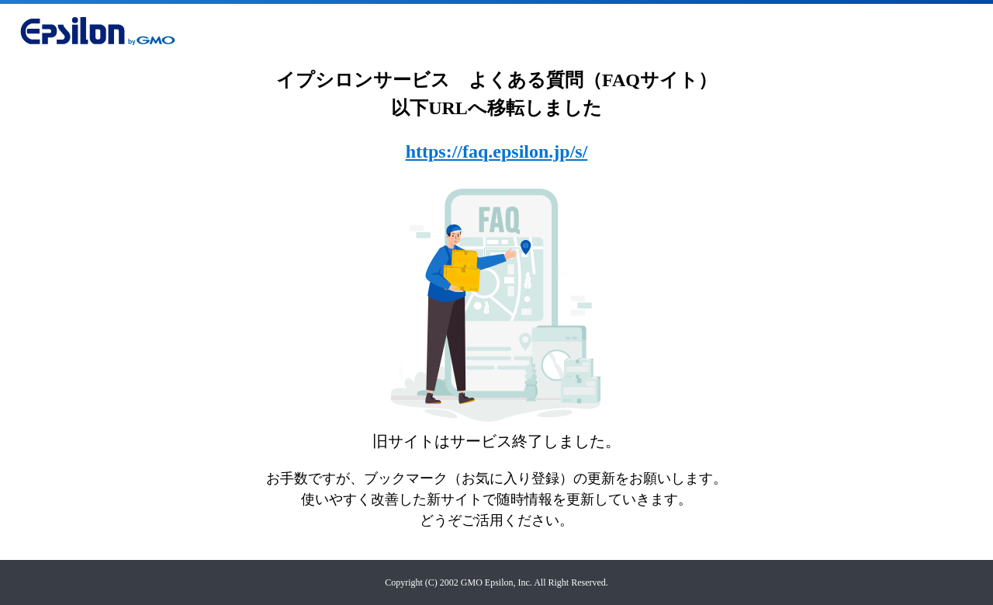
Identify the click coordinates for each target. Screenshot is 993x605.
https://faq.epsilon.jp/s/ (497, 151)
